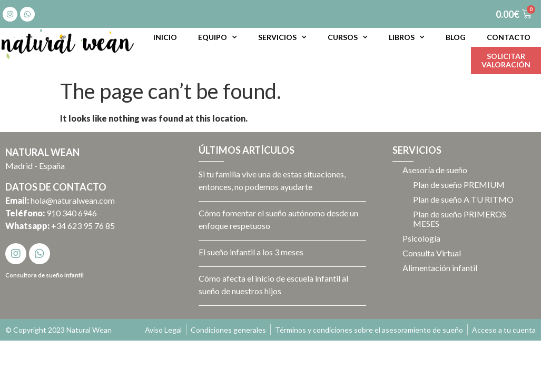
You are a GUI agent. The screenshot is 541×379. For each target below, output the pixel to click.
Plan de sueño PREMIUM (459, 184)
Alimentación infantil (440, 268)
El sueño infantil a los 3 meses (251, 252)
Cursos (348, 37)
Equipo (217, 37)
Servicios (282, 37)
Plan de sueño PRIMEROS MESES (460, 218)
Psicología (422, 238)
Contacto (508, 37)
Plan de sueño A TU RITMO (464, 199)
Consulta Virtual (432, 253)
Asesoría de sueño (435, 170)
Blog (456, 37)
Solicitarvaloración (505, 60)
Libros (407, 37)
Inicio (165, 37)
